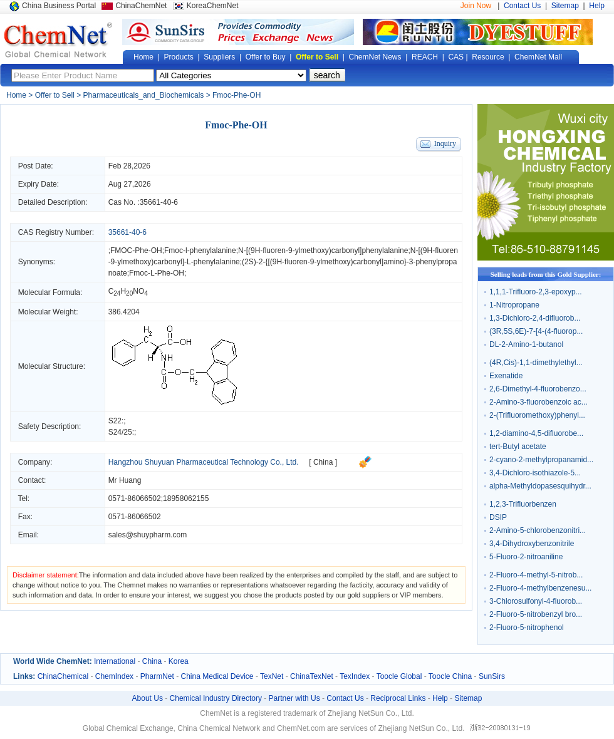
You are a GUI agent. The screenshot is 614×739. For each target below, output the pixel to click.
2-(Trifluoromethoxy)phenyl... (537, 415)
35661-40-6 (159, 202)
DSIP (498, 517)
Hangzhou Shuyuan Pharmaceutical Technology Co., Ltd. (203, 462)
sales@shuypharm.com (147, 534)
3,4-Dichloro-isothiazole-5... (535, 472)
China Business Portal (59, 5)
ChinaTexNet (311, 676)
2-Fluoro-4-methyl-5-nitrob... (536, 575)
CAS (456, 57)
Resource (488, 57)
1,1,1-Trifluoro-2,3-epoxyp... (535, 291)
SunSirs (492, 676)
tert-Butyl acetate (517, 446)
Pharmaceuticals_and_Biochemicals (143, 95)
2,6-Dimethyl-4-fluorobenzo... (537, 389)
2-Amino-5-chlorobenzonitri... (537, 530)
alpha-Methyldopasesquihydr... (540, 486)
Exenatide (506, 375)
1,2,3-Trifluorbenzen (522, 504)
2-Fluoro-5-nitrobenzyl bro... (535, 614)
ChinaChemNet (141, 5)
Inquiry (445, 143)
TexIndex (355, 676)
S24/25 (120, 432)
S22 (115, 420)
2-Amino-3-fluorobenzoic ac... (538, 402)
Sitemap (565, 5)
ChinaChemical (63, 676)
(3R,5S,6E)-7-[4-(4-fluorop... (536, 331)
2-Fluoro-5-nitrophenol (526, 627)
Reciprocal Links (397, 698)
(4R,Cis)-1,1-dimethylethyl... (536, 362)
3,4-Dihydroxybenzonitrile (531, 543)
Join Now (475, 5)
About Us (147, 698)
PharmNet (157, 676)
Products (178, 57)
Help (597, 5)
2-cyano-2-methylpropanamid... (541, 459)
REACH (425, 57)
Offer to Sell (317, 57)
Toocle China (450, 676)
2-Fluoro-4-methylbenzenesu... (540, 588)
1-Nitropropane (514, 305)
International (114, 661)
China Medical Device (216, 676)
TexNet (271, 676)
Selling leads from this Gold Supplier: (546, 274)
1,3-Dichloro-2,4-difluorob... (534, 318)
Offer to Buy (266, 57)
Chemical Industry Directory (216, 698)
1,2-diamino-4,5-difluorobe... (536, 433)
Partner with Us (294, 698)
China (152, 661)
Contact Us (522, 5)
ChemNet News (375, 57)
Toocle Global (399, 676)
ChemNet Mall (538, 57)
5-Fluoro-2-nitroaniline (526, 556)
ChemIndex (114, 676)
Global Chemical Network (58, 40)
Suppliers (219, 57)
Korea (179, 661)
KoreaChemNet (213, 5)
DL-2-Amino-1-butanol (526, 344)
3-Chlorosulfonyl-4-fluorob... (535, 601)
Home (143, 57)
